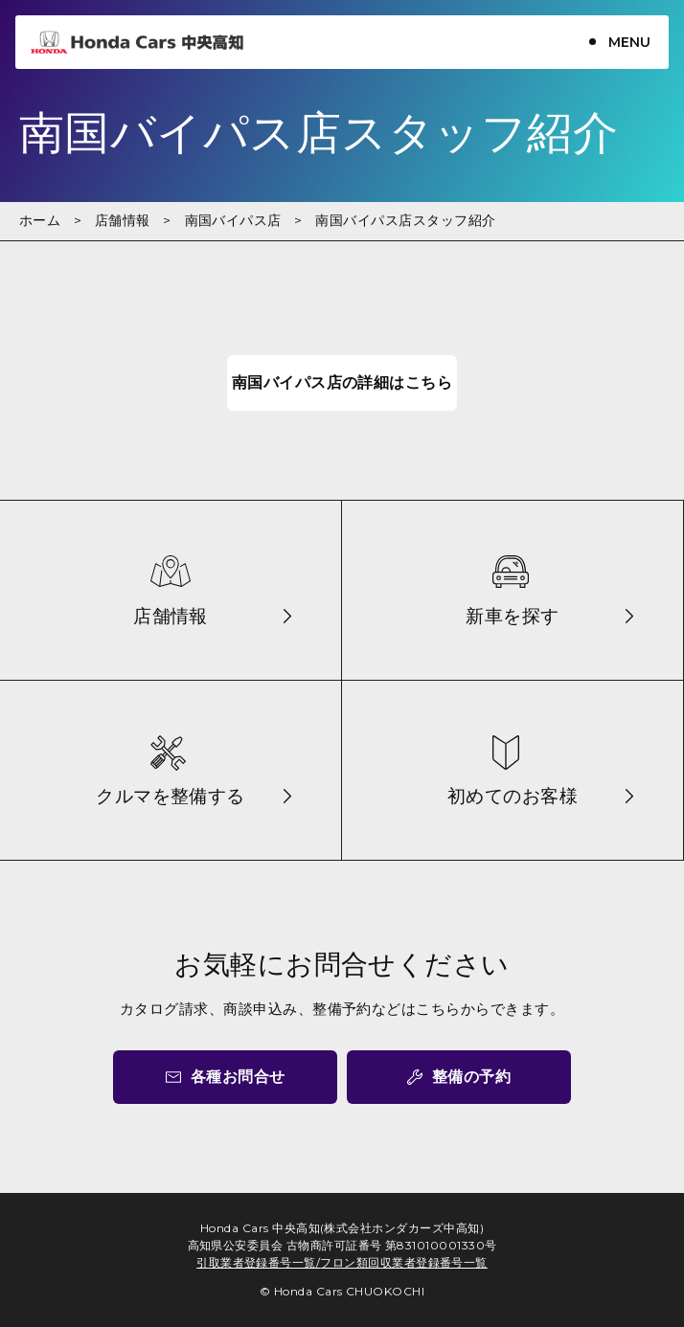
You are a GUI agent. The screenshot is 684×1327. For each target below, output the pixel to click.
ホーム (39, 220)
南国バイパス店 (233, 220)
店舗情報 (122, 220)
